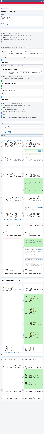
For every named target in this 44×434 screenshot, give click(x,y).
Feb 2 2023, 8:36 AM (27, 78)
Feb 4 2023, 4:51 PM (16, 107)
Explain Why (5, 114)
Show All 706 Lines (12, 278)
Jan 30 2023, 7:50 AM (27, 45)
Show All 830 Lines (13, 224)
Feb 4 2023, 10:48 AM (27, 105)
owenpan (4, 20)
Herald (4, 35)
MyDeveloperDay (5, 18)
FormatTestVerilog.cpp (8, 131)
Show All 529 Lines (12, 352)
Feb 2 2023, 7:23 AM (20, 65)
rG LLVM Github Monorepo (6, 30)
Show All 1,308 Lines (13, 357)
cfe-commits (13, 41)
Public (8, 8)
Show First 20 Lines (6, 140)
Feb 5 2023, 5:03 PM (23, 111)
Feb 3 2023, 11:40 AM (21, 80)
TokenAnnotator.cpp (8, 127)
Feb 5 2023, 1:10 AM (20, 109)
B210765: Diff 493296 (19, 45)
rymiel (17, 57)
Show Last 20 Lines (19, 219)
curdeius (4, 19)
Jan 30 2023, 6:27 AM (20, 43)
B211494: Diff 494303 (19, 78)
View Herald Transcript (20, 35)
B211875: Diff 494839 (19, 105)
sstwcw (6, 11)
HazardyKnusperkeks (6, 17)
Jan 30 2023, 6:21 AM (15, 33)
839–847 (4, 51)
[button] (43, 1)
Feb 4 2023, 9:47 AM (20, 103)
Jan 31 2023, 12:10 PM (21, 47)
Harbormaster (5, 45)
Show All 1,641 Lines (13, 140)
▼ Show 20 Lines (19, 140)
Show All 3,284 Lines (12, 219)
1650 (3, 92)
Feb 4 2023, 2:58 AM (17, 88)
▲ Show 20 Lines (6, 219)
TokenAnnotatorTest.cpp (9, 132)
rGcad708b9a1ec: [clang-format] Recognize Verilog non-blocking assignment (14, 24)
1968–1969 (4, 93)
